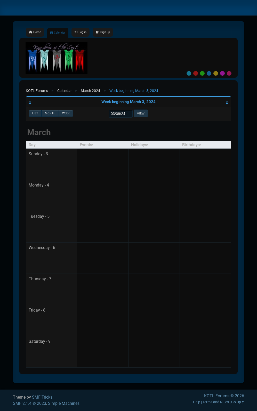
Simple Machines (63, 403)
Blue (209, 73)
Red (195, 73)
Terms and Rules (216, 402)
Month (50, 113)
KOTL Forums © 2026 (224, 395)
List (35, 113)
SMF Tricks (42, 397)
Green (202, 73)
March (39, 132)
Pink (229, 73)
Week (66, 113)
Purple (222, 73)
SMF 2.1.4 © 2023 (29, 403)
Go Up (237, 402)
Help (196, 402)
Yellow (215, 73)
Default (189, 73)
